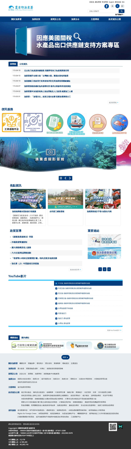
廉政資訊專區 (74, 405)
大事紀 (42, 368)
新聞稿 (30, 374)
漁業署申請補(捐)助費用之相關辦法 (56, 395)
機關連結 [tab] (14, 337)
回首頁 (91, 2)
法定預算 (87, 392)
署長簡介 (40, 363)
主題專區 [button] (95, 19)
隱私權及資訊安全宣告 (31, 424)
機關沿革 (22, 363)
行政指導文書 (60, 392)
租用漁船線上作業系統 (97, 410)
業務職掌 (57, 363)
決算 (94, 392)
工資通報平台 (76, 417)
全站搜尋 (121, 11)
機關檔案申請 (82, 413)
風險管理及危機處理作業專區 (95, 402)
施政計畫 (70, 392)
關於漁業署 (13, 363)
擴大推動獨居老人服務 (21, 247)
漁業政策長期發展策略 (55, 368)
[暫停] (61, 178)
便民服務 (12, 410)
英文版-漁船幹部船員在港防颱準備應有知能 (74, 293)
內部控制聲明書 (27, 399)
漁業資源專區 (62, 405)
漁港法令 (56, 379)
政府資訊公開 (13, 392)
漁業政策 (12, 368)
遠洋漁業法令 (46, 379)
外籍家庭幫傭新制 (19, 242)
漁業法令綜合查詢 (24, 379)
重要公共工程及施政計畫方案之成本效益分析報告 (39, 402)
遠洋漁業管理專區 (24, 387)
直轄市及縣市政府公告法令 (27, 382)
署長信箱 (118, 2)
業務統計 (79, 392)
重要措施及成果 (32, 368)
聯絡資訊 (65, 363)
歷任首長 (48, 363)
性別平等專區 (108, 395)
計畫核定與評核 (65, 402)
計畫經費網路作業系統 (26, 417)
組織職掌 (50, 392)
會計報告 (85, 395)
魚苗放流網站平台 (68, 413)
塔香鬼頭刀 (62, 313)
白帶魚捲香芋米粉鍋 (65, 308)
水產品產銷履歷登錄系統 (78, 410)
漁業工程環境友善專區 (106, 405)
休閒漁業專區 (43, 413)
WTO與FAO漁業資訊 (36, 410)
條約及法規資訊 (39, 392)
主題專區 (12, 387)
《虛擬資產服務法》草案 (22, 236)
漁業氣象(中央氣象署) (51, 374)
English (111, 2)
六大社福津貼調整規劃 (21, 252)
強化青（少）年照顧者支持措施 (25, 263)
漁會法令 (65, 379)
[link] (65, 41)
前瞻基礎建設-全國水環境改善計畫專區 (49, 399)
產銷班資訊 (50, 410)
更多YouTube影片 (113, 330)
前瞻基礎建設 (78, 402)
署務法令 (73, 379)
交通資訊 (74, 363)
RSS (123, 2)
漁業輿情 (38, 374)
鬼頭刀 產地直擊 (64, 318)
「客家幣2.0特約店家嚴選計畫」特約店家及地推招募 (34, 258)
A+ (122, 6)
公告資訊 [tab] (23, 64)
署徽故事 (31, 363)
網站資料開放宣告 (14, 424)
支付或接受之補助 (104, 392)
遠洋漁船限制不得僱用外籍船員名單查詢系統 (52, 417)
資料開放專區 (96, 395)
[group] (65, 155)
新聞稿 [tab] (13, 64)
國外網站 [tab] (25, 337)
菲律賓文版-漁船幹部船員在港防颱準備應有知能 (75, 298)
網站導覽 (98, 2)
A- (112, 6)
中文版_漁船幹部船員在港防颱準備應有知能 (74, 283)
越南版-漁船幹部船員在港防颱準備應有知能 (74, 303)
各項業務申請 (22, 410)
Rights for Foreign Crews (27, 413)
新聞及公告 (13, 373)
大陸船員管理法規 (100, 379)
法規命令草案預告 (85, 379)
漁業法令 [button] (75, 19)
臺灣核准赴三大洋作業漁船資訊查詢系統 (104, 413)
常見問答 (105, 2)
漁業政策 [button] (36, 19)
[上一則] (65, 178)
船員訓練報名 (55, 413)
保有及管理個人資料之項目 (31, 395)
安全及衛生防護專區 (88, 405)
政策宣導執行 (75, 395)
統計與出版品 (26, 392)
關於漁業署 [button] (16, 19)
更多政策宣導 (74, 270)
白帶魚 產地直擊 (64, 323)
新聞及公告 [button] (56, 19)
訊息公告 (22, 374)
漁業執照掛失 (62, 410)
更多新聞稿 (113, 102)
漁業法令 (12, 379)
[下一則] (70, 178)
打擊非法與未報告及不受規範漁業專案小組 (80, 399)
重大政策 (21, 368)
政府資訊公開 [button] (114, 19)
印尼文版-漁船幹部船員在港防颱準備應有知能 (74, 288)
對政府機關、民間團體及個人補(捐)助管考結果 (38, 405)
